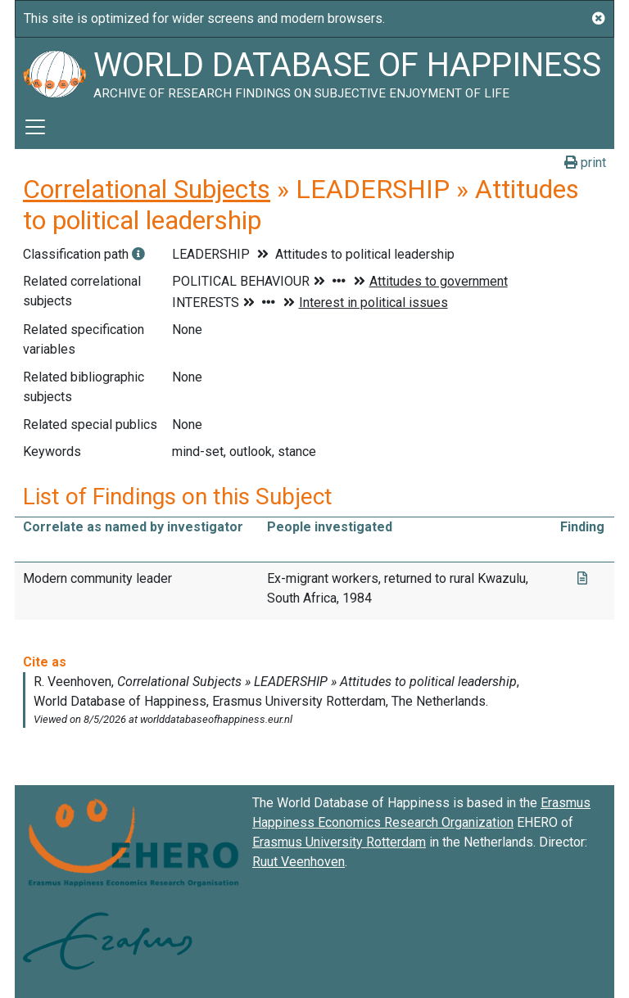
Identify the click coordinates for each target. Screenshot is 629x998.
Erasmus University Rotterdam (339, 842)
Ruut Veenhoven (298, 861)
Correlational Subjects (146, 189)
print (585, 162)
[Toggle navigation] (35, 126)
